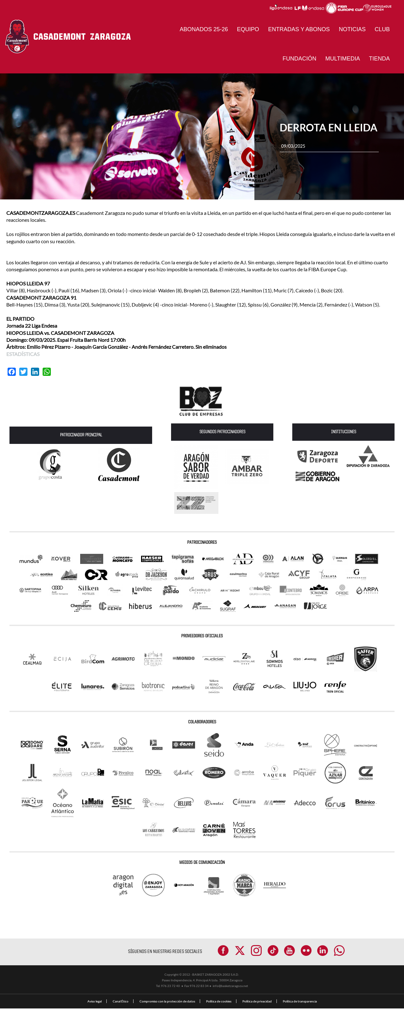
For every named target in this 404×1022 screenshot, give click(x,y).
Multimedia (342, 58)
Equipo (248, 29)
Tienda (379, 58)
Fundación (299, 58)
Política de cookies (218, 1015)
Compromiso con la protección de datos (167, 1015)
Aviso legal (94, 1015)
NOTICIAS (352, 29)
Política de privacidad (257, 1015)
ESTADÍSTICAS (22, 354)
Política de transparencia (300, 1015)
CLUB (382, 29)
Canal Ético (120, 1015)
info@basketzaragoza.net (230, 999)
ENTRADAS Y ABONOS (299, 29)
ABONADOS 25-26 (204, 29)
